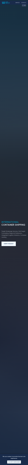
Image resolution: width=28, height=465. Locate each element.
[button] (8, 244)
